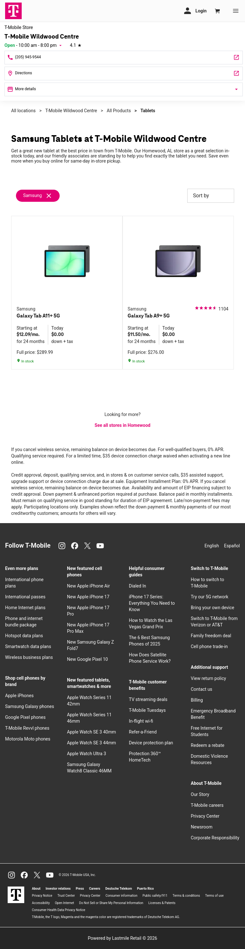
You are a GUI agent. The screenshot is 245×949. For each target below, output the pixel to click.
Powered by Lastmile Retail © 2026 (122, 938)
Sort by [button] (210, 196)
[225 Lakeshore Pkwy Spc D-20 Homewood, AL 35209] (123, 73)
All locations (23, 110)
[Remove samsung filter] (38, 196)
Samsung (32, 195)
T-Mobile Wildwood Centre (71, 110)
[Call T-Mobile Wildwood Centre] (123, 57)
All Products (119, 110)
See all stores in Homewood (123, 425)
